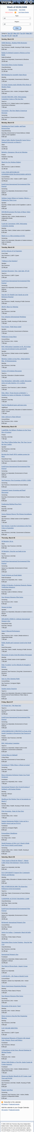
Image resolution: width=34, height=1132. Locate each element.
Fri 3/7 (10, 35)
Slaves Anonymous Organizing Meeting (14, 986)
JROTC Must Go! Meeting (10, 307)
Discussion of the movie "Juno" (11, 1006)
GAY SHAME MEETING (10, 1028)
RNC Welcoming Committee (10, 743)
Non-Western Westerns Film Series (12, 597)
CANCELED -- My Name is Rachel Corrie (15, 976)
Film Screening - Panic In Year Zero (13, 811)
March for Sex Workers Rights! (11, 162)
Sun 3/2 (10, 33)
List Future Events (23, 12)
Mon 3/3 (16, 33)
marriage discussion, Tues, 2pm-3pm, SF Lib (15, 271)
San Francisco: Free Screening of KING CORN (16, 480)
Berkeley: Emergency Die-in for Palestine (14, 152)
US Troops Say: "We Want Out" (11, 705)
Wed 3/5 (28, 33)
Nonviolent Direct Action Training (12, 65)
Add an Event (9, 12)
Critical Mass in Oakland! (9, 755)
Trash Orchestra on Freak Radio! (12, 575)
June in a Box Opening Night (11, 679)
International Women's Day (10, 954)
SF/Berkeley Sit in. (7, 541)
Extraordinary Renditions (9, 833)
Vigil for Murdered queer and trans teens (14, 405)
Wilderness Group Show (9, 337)
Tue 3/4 (22, 33)
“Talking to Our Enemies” (10, 261)
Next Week (22, 10)
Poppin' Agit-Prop (7, 1090)
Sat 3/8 (15, 35)
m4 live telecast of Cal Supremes (12, 251)
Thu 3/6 (4, 35)
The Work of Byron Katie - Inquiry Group (14, 966)
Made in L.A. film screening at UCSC (13, 236)
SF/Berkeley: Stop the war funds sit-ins (14, 551)
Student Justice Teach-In (9, 689)
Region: (17, 21)
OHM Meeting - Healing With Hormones (14, 43)
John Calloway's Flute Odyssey (11, 417)
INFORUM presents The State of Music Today (16, 212)
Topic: (17, 16)
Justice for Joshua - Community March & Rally (16, 932)
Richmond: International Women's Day (14, 922)
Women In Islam (7, 607)
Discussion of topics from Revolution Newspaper (17, 655)
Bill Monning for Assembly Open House (14, 75)
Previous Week (13, 10)
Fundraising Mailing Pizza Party (12, 504)
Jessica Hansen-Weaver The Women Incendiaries (17, 514)
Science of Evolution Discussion (12, 371)
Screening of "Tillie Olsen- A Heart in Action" (16, 765)
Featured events (14, 1104)
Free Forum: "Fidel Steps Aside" (12, 327)
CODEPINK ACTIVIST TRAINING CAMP (15, 898)
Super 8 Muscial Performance (11, 631)
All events (4, 1104)
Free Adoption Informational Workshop (14, 317)
